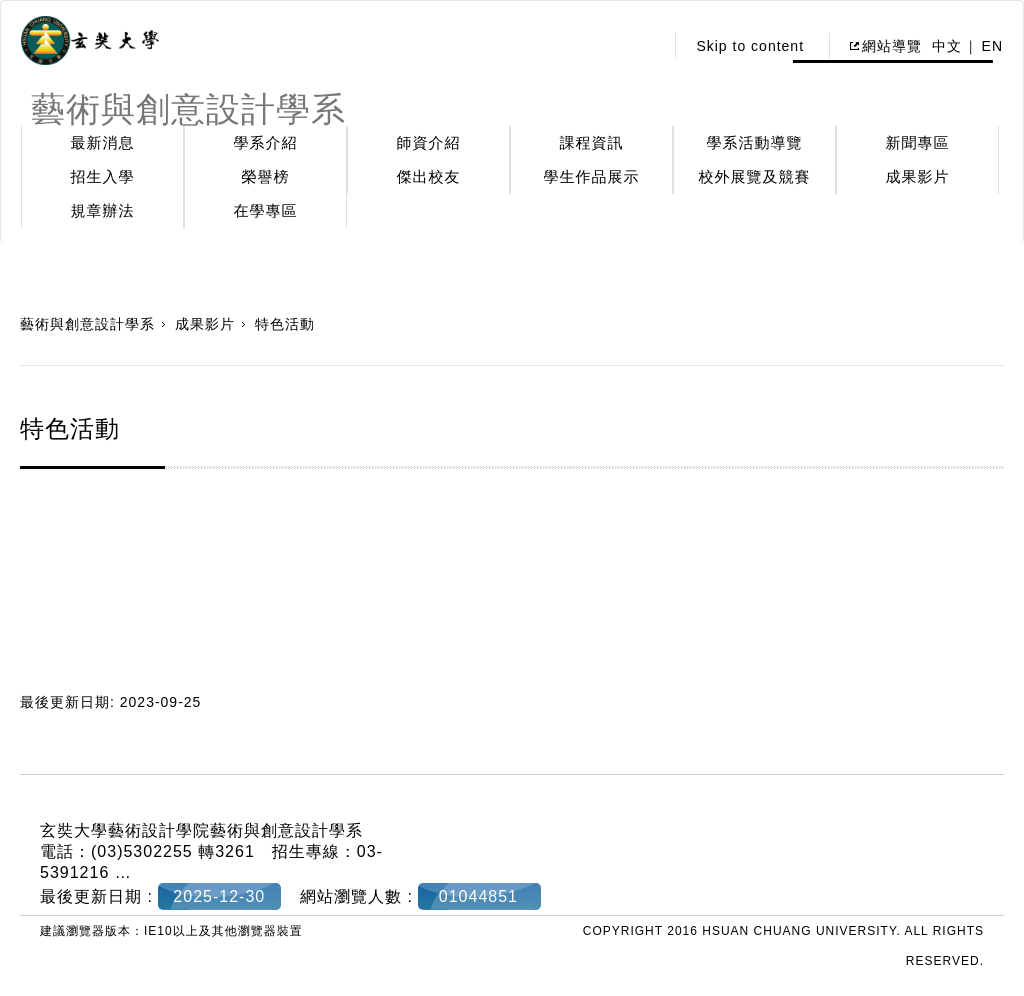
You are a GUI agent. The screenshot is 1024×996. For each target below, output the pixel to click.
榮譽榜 (266, 176)
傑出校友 (429, 176)
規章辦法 (103, 210)
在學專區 (266, 210)
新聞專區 (918, 142)
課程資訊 (592, 142)
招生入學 (103, 176)
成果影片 (918, 176)
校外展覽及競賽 (755, 176)
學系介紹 (266, 142)
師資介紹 (429, 142)
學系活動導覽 (755, 142)
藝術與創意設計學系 (87, 324)
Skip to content (750, 46)
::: (643, 46)
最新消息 (103, 142)
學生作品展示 (592, 176)
